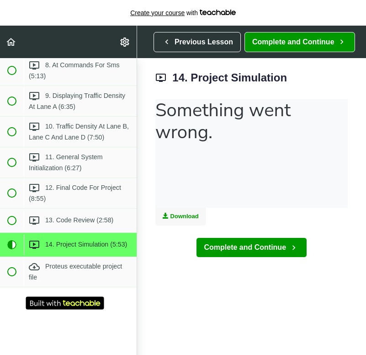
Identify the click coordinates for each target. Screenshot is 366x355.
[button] (11, 42)
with (183, 12)
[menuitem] (125, 42)
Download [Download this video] (181, 216)
